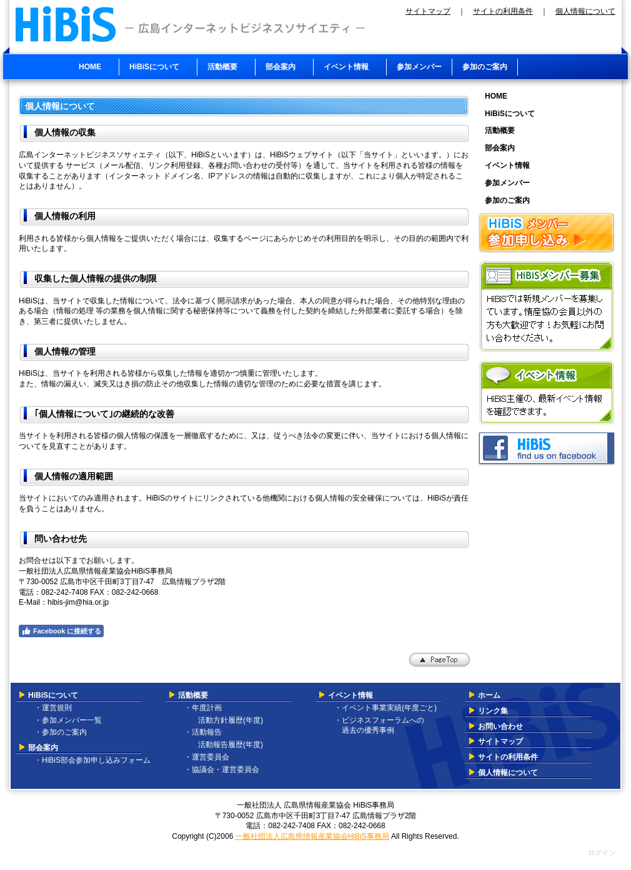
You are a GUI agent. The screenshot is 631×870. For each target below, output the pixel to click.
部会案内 (43, 747)
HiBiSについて (53, 695)
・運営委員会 (206, 757)
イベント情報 (350, 695)
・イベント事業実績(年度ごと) (385, 707)
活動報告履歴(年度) (227, 744)
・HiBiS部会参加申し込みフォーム (92, 760)
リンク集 (493, 710)
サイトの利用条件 (503, 11)
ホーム (489, 695)
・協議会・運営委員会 (221, 769)
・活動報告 (203, 732)
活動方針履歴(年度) (227, 720)
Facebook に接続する (61, 631)
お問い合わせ (500, 726)
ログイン (601, 852)
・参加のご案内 (60, 732)
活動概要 (193, 695)
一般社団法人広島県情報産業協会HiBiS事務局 (312, 836)
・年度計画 (203, 707)
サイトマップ (427, 11)
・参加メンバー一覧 (68, 720)
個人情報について (585, 11)
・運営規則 (53, 707)
